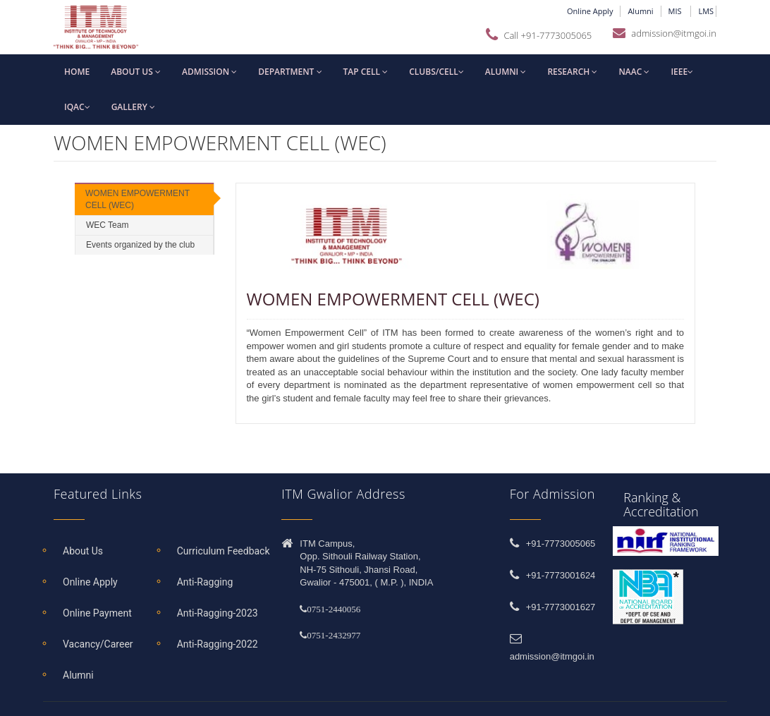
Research (572, 72)
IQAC (77, 107)
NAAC (633, 72)
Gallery (133, 107)
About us (136, 72)
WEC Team (107, 225)
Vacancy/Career (98, 644)
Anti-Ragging (205, 582)
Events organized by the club (140, 245)
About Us (83, 551)
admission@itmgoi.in (673, 33)
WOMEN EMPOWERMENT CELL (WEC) (137, 199)
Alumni (640, 11)
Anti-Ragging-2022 (217, 644)
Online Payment (97, 613)
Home (77, 72)
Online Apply (590, 11)
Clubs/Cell (436, 72)
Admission (209, 72)
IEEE (682, 72)
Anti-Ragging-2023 (217, 613)
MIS (676, 11)
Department (290, 72)
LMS (707, 11)
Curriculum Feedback (223, 551)
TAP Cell (366, 72)
